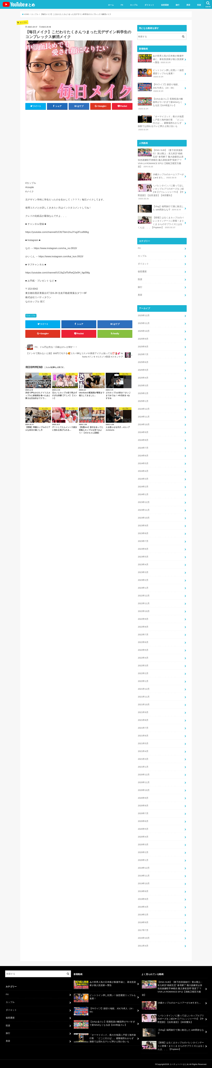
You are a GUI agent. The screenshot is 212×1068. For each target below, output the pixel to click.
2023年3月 (143, 572)
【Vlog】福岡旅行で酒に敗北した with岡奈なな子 (161, 208)
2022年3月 (143, 665)
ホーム (111, 5)
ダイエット (149, 5)
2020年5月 (143, 828)
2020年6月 (143, 820)
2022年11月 (143, 603)
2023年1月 (143, 587)
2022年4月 (143, 657)
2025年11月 (143, 323)
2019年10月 (143, 882)
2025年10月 (143, 331)
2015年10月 (143, 937)
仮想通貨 (165, 5)
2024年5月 (143, 463)
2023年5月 (143, 556)
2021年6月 (143, 735)
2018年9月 (143, 921)
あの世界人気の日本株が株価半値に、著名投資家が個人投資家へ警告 (161, 59)
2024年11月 (143, 416)
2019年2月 (143, 913)
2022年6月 (143, 641)
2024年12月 (143, 408)
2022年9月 (143, 618)
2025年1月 (143, 400)
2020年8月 (143, 805)
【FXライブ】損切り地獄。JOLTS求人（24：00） (159, 87)
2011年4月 (143, 945)
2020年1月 (143, 859)
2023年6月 (143, 548)
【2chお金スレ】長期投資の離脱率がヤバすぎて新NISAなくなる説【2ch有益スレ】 (160, 103)
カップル (134, 5)
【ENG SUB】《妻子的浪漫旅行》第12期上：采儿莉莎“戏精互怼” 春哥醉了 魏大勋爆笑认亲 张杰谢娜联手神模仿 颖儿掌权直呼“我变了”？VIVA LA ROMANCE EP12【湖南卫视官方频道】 (160, 158)
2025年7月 (143, 354)
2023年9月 (143, 525)
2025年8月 (143, 346)
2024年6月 (143, 455)
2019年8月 (143, 890)
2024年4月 (143, 470)
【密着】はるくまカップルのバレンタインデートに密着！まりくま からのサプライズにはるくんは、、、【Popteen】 (161, 222)
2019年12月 (143, 867)
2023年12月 (143, 502)
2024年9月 (143, 432)
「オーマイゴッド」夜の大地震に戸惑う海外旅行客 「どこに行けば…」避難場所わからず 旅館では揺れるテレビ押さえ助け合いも (161, 123)
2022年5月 (143, 649)
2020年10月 (143, 789)
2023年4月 (143, 564)
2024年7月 (143, 447)
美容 (188, 5)
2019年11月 (143, 875)
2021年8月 (143, 719)
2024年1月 (143, 494)
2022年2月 (143, 673)
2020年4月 (143, 836)
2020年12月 (143, 774)
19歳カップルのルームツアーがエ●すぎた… (161, 176)
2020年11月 (143, 781)
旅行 (177, 5)
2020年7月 (143, 812)
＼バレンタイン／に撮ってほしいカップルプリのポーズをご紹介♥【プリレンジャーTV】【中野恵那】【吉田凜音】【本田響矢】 (161, 192)
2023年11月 (143, 509)
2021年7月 (143, 727)
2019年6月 (143, 898)
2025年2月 (143, 393)
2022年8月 (143, 626)
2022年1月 (143, 680)
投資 (199, 5)
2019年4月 (143, 906)
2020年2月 (143, 851)
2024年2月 (143, 486)
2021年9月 (143, 711)
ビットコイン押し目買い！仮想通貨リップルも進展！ (161, 73)
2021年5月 (143, 743)
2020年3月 (143, 843)
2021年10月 (143, 704)
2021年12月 (143, 688)
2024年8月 (143, 439)
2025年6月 (143, 362)
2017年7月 (143, 929)
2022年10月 (143, 610)
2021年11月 (143, 696)
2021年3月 (143, 758)
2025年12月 (143, 315)
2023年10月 (143, 517)
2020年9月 (143, 797)
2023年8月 (143, 533)
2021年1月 (143, 766)
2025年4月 (143, 377)
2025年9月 (143, 338)
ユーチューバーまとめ (179, 1063)
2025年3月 (143, 385)
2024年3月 (143, 478)
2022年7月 (143, 634)
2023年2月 (143, 579)
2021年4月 (143, 750)
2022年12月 (143, 595)
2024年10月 (143, 424)
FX (122, 5)
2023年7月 (143, 540)
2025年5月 (143, 369)
